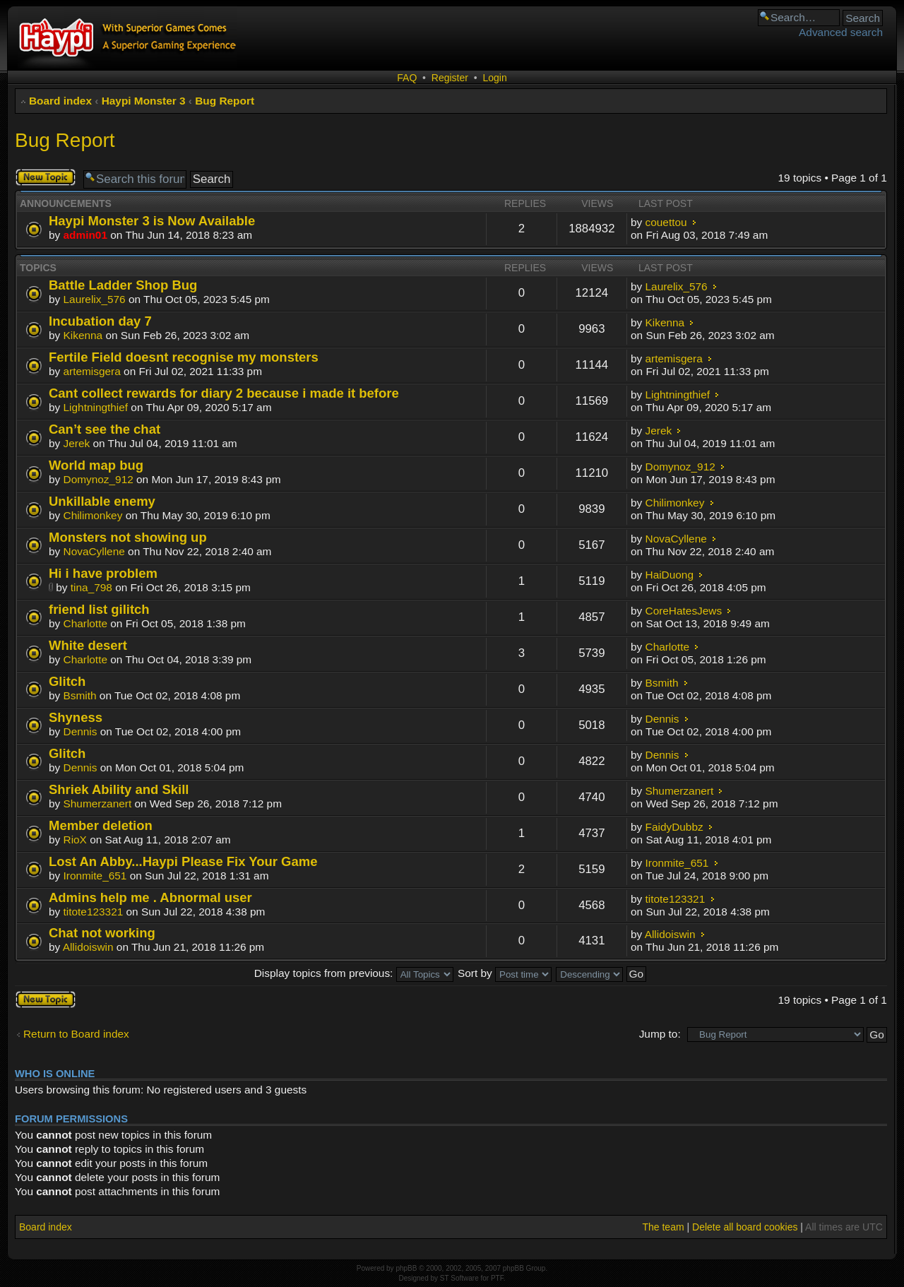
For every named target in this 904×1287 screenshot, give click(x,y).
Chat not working (102, 932)
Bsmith (80, 695)
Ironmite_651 (95, 876)
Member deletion (101, 825)
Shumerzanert (98, 803)
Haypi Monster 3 (144, 101)
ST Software (459, 1278)
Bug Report (224, 101)
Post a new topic (45, 177)
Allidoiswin (88, 947)
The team (663, 1227)
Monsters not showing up (128, 537)
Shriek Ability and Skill (119, 789)
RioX (75, 840)
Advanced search (841, 32)
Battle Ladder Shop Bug (123, 285)
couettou (666, 222)
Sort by (505, 973)
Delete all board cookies (744, 1227)
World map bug (96, 465)
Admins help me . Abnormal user (150, 897)
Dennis (80, 731)
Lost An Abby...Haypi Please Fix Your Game (183, 861)
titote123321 (94, 912)
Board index (60, 101)
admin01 (85, 235)
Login (494, 77)
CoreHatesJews (684, 611)
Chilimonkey (93, 515)
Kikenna (83, 335)
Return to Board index (76, 1034)
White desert (88, 645)
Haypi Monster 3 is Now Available (152, 220)
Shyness (75, 717)
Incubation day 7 (100, 321)
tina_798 (91, 587)
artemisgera (92, 371)
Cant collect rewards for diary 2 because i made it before (224, 393)
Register (450, 77)
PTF (497, 1278)
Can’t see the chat (104, 429)
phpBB (406, 1268)
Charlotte (85, 623)
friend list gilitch (99, 609)
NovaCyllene (94, 551)
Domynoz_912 (98, 479)
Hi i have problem (103, 573)
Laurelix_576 (95, 299)
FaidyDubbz (674, 827)
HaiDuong (670, 575)
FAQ (407, 77)
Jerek (77, 443)
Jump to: (660, 1034)
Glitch (67, 681)
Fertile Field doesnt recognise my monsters (184, 357)
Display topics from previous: (353, 973)
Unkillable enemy (102, 501)
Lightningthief (96, 407)
